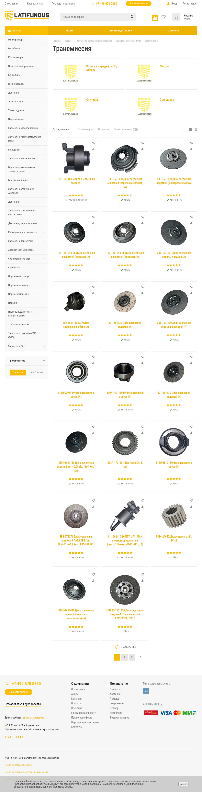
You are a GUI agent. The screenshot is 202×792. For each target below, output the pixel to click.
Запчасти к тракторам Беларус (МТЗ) (24, 138)
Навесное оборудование (21, 66)
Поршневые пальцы (19, 285)
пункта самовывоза (33, 717)
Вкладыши (14, 149)
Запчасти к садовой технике (23, 128)
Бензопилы (14, 74)
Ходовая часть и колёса (21, 249)
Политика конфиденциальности (83, 710)
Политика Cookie (62, 786)
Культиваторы (15, 57)
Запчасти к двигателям (20, 241)
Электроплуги (15, 101)
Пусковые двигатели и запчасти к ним (20, 313)
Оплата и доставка (120, 30)
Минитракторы (16, 39)
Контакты (173, 30)
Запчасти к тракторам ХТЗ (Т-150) (22, 335)
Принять (183, 784)
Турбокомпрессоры (18, 324)
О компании (80, 683)
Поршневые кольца (18, 276)
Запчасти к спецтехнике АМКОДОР (21, 190)
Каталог (18, 30)
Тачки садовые (16, 110)
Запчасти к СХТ (16, 346)
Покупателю (119, 683)
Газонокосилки (16, 83)
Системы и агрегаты (19, 258)
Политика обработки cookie (18, 765)
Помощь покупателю (116, 701)
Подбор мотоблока (116, 710)
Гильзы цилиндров (18, 180)
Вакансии (76, 698)
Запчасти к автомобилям (21, 158)
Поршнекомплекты (18, 294)
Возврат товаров (119, 717)
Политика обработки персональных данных (26, 772)
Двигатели (13, 92)
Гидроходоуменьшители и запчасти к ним (22, 169)
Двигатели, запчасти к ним (22, 223)
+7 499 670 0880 (106, 4)
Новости (76, 703)
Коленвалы (14, 267)
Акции (69, 30)
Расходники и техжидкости (22, 232)
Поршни (12, 302)
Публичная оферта (81, 717)
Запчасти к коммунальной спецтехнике (22, 212)
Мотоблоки (14, 48)
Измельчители (16, 119)
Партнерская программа (85, 722)
